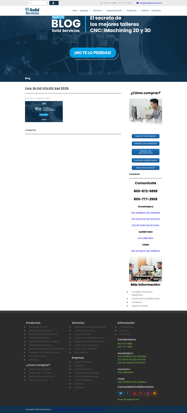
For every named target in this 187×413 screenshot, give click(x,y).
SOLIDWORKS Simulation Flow (43, 334)
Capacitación (127, 327)
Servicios (98, 10)
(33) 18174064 (152, 225)
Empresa (85, 10)
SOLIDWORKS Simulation (41, 330)
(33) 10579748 (138, 219)
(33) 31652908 (153, 212)
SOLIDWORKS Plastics (39, 337)
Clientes (79, 383)
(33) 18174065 (138, 225)
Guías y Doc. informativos (87, 345)
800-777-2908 (125, 346)
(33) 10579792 (153, 219)
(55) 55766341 (138, 251)
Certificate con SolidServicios (89, 337)
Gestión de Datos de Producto (44, 341)
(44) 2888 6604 (145, 238)
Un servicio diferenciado (86, 376)
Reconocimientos (83, 369)
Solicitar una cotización (40, 369)
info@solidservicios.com (149, 3)
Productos (133, 10)
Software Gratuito (38, 356)
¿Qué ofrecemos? (83, 380)
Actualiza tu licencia (84, 330)
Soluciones (80, 365)
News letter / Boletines (86, 348)
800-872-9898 (125, 343)
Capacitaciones (115, 10)
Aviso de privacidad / (80, 409)
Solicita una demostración (42, 376)
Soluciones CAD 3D (38, 327)
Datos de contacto (38, 380)
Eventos (145, 10)
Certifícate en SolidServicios (145, 298)
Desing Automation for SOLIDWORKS (47, 348)
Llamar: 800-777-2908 (40, 372)
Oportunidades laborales (87, 372)
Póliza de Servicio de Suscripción (90, 327)
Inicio (75, 10)
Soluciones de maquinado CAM (44, 352)
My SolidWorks (82, 352)
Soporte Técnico (140, 305)
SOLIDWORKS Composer (41, 345)
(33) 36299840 (138, 212)
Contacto (156, 10)
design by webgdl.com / (61, 409)
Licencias (33, 359)
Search (29, 3)
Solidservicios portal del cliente (90, 341)
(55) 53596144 (153, 251)
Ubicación (79, 387)
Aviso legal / (95, 409)
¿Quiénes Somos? (83, 361)
